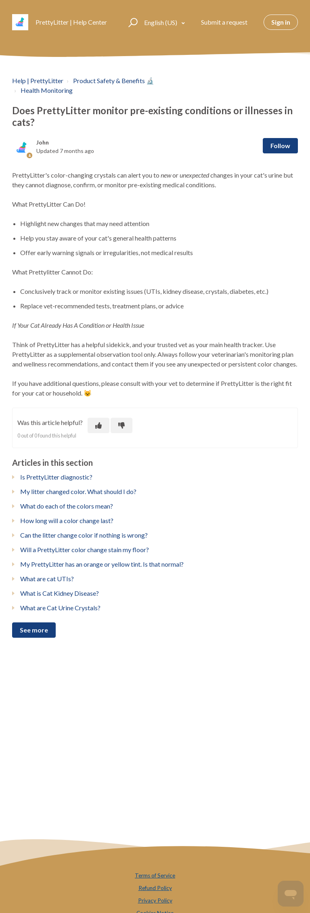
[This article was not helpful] (121, 425)
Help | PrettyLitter (37, 80)
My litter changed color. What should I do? (78, 491)
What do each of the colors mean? (66, 506)
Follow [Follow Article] (280, 145)
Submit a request (224, 22)
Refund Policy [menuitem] (155, 888)
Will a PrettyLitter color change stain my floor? (84, 549)
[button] (132, 22)
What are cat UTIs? (47, 578)
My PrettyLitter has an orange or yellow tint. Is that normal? (102, 564)
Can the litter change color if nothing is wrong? (84, 535)
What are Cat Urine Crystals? (60, 607)
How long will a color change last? (66, 520)
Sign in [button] (280, 22)
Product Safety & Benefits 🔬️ (113, 80)
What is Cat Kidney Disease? (59, 593)
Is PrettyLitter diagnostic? (56, 477)
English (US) (161, 22)
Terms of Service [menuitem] (155, 875)
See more (34, 630)
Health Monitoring (47, 90)
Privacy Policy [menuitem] (155, 900)
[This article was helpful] (98, 425)
